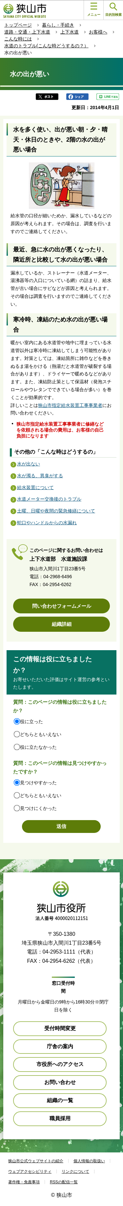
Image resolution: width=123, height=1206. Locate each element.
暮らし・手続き (58, 25)
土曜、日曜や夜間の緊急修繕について (56, 510)
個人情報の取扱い (89, 1161)
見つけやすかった (38, 782)
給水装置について (35, 487)
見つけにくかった (38, 808)
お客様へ (98, 32)
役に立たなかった (38, 747)
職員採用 (60, 1118)
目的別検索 (113, 10)
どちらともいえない (40, 734)
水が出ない (28, 463)
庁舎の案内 (60, 1046)
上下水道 (69, 32)
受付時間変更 (60, 1028)
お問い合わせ (60, 1082)
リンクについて (75, 1171)
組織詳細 (62, 624)
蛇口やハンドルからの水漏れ (47, 522)
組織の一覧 (60, 1100)
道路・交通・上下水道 (27, 32)
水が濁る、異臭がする (40, 475)
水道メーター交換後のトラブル (49, 499)
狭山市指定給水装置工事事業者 (70, 405)
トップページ (18, 25)
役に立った (31, 721)
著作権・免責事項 (24, 1182)
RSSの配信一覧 (64, 1182)
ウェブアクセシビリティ (29, 1171)
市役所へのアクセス (60, 1064)
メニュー (93, 9)
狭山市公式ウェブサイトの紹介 (35, 1161)
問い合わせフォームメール (61, 606)
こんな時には (18, 38)
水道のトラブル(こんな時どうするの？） (46, 45)
